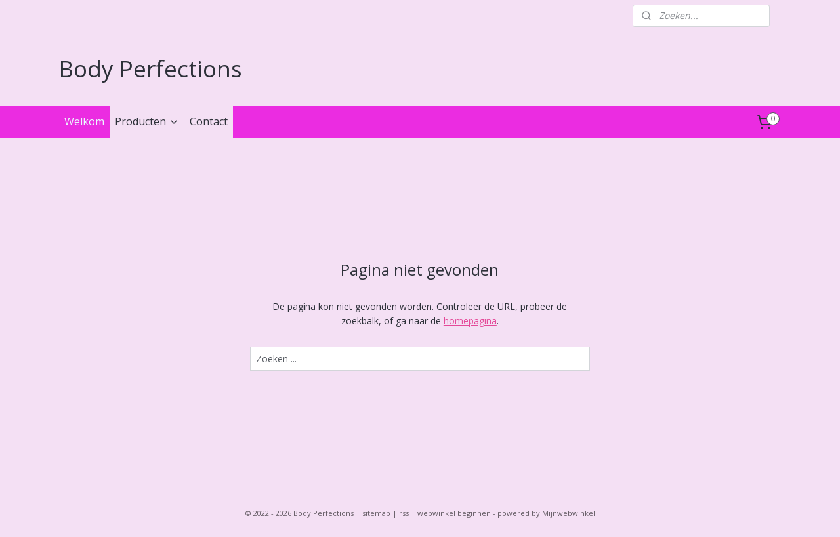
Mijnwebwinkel (568, 513)
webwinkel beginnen (454, 513)
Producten (147, 121)
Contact (209, 121)
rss (404, 513)
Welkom (84, 121)
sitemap (376, 513)
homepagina (470, 320)
